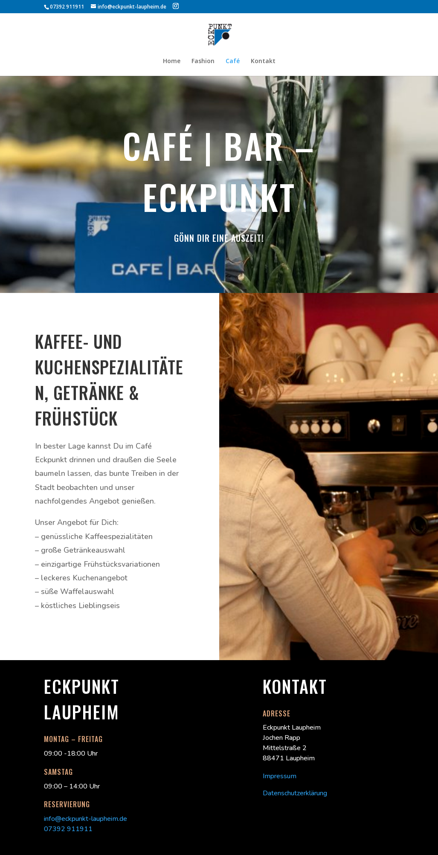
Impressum (279, 776)
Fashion (203, 61)
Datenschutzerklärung (295, 793)
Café (233, 61)
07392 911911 (68, 829)
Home (171, 61)
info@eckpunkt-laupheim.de (85, 818)
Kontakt (263, 61)
